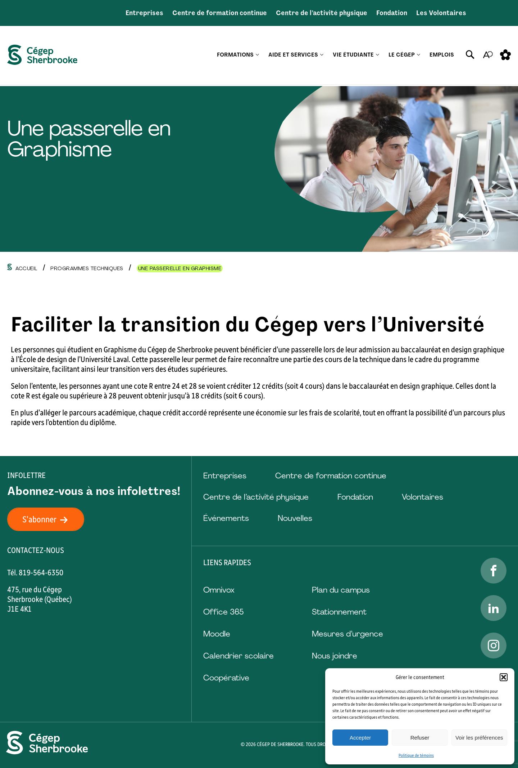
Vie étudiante (353, 55)
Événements (226, 518)
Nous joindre (334, 656)
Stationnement (339, 612)
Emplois (442, 55)
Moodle (216, 634)
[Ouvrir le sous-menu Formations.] (257, 56)
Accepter (360, 737)
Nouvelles (295, 518)
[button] (503, 677)
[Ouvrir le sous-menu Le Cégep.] (418, 56)
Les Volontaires (441, 13)
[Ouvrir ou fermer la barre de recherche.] (470, 56)
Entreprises (144, 13)
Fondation (391, 13)
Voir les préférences (479, 737)
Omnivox (219, 590)
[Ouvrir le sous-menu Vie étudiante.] (377, 56)
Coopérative (226, 678)
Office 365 (223, 612)
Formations (235, 55)
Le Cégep (401, 55)
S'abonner (49, 519)
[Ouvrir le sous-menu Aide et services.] (322, 56)
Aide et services (293, 55)
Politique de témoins (416, 755)
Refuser (420, 737)
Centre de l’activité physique (321, 13)
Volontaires (422, 497)
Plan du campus (341, 590)
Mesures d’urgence (347, 634)
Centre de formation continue (219, 13)
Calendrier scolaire (238, 656)
